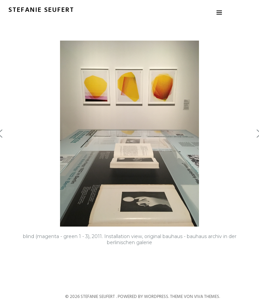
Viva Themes (206, 296)
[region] (129, 146)
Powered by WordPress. (144, 296)
